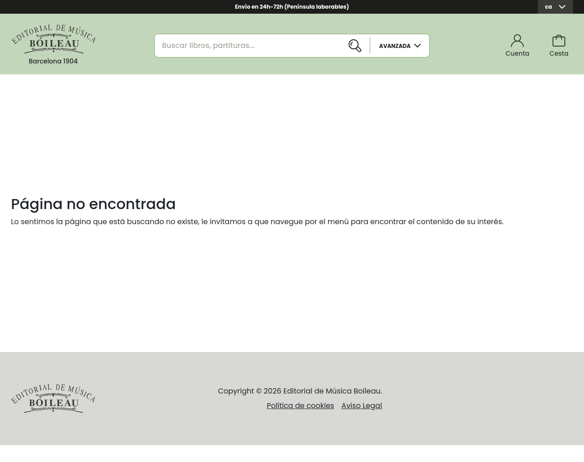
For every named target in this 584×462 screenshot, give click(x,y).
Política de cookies (300, 405)
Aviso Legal (361, 405)
